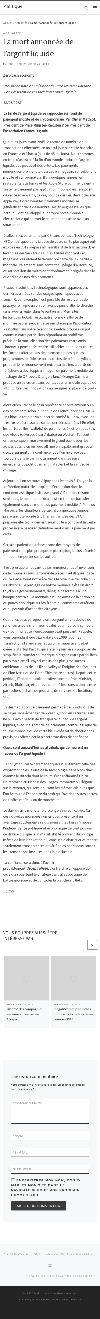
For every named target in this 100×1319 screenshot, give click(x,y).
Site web (22, 1169)
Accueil (7, 23)
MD (11, 63)
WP (37, 1299)
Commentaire (28, 1103)
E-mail (20, 1152)
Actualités (21, 23)
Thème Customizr (71, 1299)
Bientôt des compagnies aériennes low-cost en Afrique (25, 1014)
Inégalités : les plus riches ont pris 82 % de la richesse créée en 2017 (73, 1014)
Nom (18, 1135)
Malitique (40, 1293)
